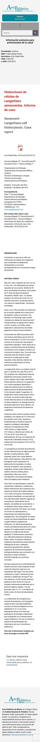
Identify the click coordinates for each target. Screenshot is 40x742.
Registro (20, 17)
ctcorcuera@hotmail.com (13, 210)
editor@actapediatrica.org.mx (22, 735)
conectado (11, 662)
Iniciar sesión (20, 19)
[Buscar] (35, 32)
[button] (20, 25)
